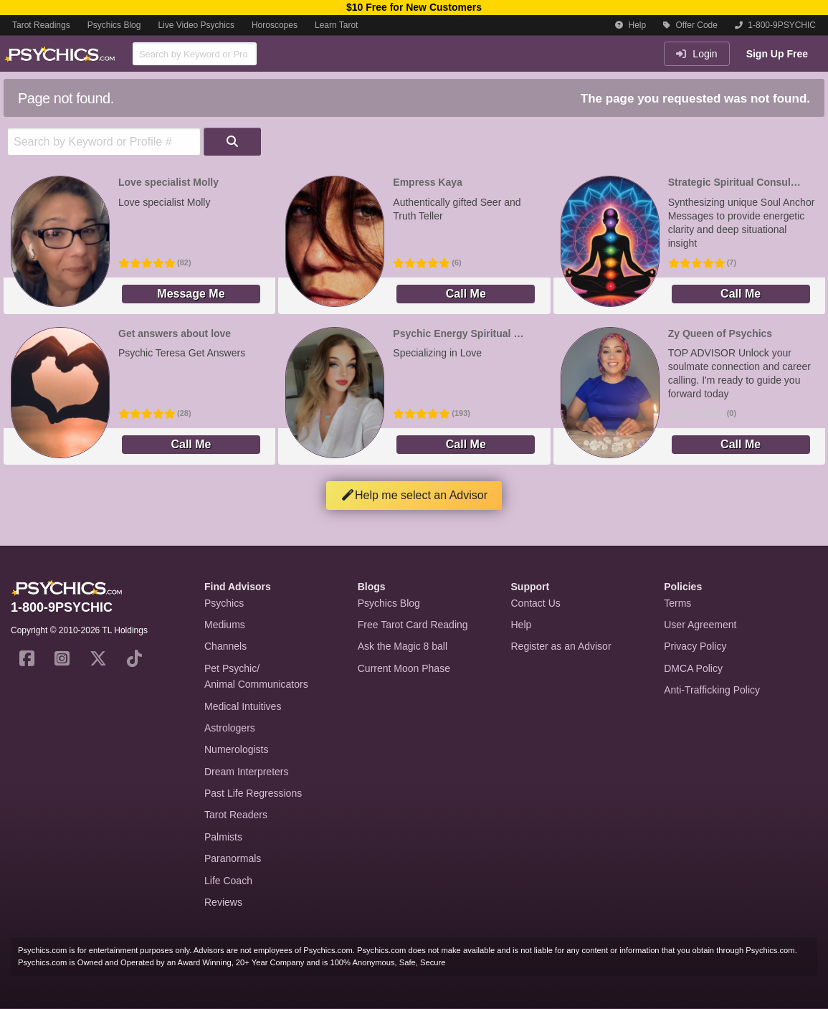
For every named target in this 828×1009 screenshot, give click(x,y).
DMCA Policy (693, 668)
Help (630, 25)
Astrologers (229, 728)
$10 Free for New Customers (414, 7)
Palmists (223, 837)
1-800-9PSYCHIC (775, 25)
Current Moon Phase (404, 668)
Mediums (224, 624)
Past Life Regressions (253, 793)
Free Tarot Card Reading (413, 624)
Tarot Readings (41, 25)
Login (696, 54)
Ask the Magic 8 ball (402, 646)
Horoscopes (275, 25)
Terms (677, 603)
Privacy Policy (695, 646)
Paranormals (232, 858)
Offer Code (690, 25)
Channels (225, 646)
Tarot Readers (235, 814)
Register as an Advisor (561, 646)
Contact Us (536, 603)
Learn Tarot (336, 25)
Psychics (224, 603)
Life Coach (228, 880)
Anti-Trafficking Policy (712, 690)
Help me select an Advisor (414, 495)
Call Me (466, 294)
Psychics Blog (114, 25)
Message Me (190, 294)
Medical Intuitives (242, 706)
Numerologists (236, 749)
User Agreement (700, 624)
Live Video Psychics (196, 25)
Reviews (223, 902)
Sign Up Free (777, 54)
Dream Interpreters (246, 771)
